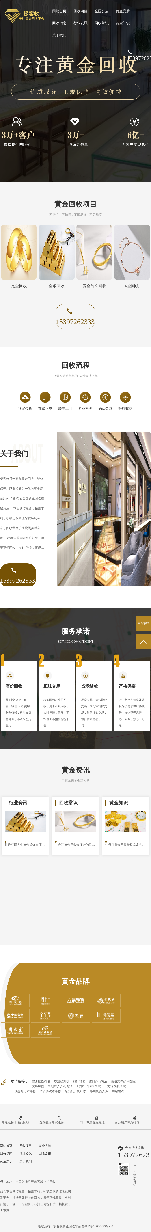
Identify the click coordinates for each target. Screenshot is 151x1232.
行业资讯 (80, 23)
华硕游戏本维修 (50, 1091)
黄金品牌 (123, 11)
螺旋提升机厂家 (75, 1091)
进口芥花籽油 (98, 1081)
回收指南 (59, 23)
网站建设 (118, 1091)
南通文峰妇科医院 (123, 1081)
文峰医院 (38, 1086)
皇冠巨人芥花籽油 (60, 1086)
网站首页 (59, 11)
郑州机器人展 (99, 1091)
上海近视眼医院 (115, 1086)
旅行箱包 (79, 1081)
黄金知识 (123, 23)
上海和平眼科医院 (88, 1086)
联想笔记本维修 (25, 1091)
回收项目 (80, 11)
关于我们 (59, 35)
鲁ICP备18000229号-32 (97, 1226)
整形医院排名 (41, 1081)
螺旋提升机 (61, 1081)
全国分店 (102, 11)
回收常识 (102, 23)
